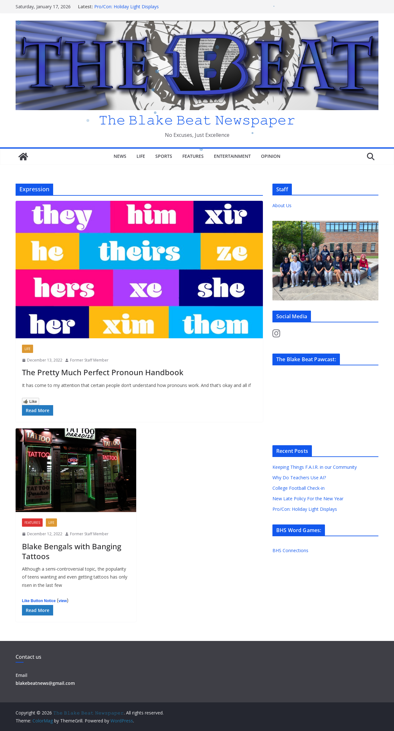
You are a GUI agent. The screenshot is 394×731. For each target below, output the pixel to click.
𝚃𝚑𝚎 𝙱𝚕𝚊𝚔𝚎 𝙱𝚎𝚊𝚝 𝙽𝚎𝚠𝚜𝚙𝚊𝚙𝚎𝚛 (197, 119)
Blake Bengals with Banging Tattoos (71, 551)
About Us (282, 205)
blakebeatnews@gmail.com (45, 683)
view (63, 601)
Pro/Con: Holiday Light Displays (126, 7)
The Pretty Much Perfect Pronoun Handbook (102, 372)
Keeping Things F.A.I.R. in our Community (314, 467)
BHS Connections (290, 550)
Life (141, 156)
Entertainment (232, 156)
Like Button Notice (39, 601)
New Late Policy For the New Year (307, 499)
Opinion (270, 156)
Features (193, 156)
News (120, 156)
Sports (163, 156)
